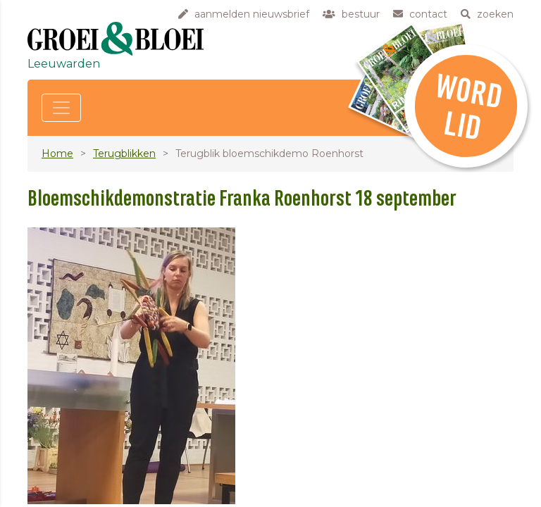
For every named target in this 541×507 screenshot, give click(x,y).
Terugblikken (124, 153)
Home (57, 153)
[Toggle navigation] (61, 108)
